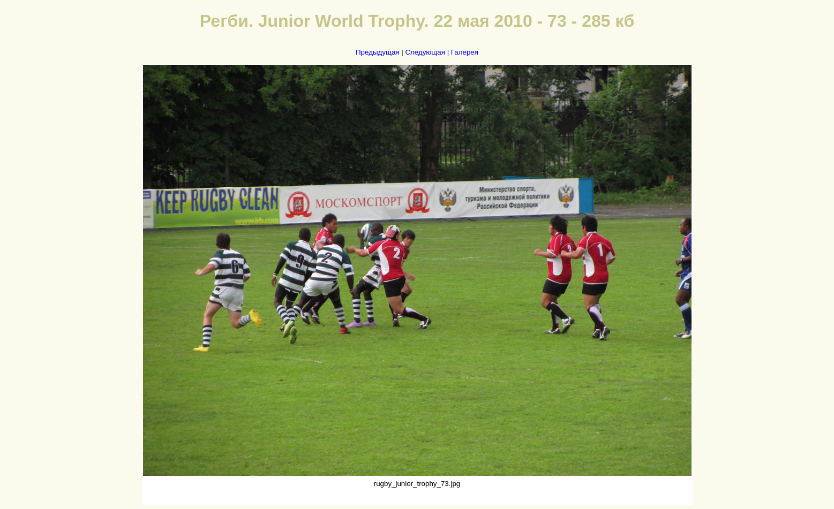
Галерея (464, 52)
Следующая (425, 52)
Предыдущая (378, 52)
